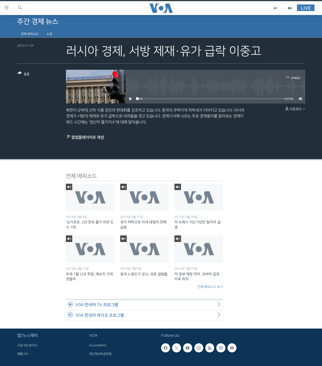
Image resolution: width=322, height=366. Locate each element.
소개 (49, 34)
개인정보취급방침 (100, 353)
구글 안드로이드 (27, 345)
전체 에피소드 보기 (210, 287)
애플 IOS (22, 353)
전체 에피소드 (30, 34)
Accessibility (98, 345)
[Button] (23, 74)
